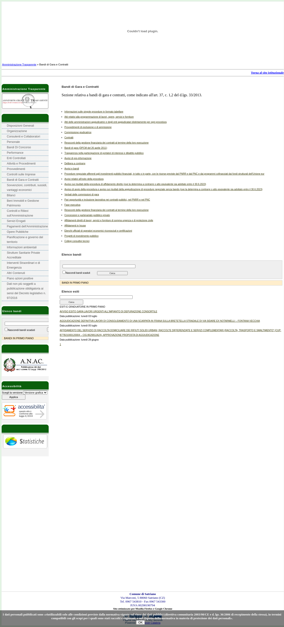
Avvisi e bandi (71, 168)
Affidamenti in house (75, 225)
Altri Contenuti (16, 273)
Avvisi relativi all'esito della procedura (83, 179)
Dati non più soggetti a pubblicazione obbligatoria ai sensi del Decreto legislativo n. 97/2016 (26, 291)
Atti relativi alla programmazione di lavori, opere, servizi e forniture (99, 117)
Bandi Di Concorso (19, 147)
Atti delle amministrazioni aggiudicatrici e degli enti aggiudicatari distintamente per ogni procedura (115, 122)
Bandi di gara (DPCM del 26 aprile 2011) (85, 148)
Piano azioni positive (20, 278)
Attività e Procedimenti (21, 163)
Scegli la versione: (12, 392)
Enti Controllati (16, 158)
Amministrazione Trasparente (19, 64)
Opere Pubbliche (17, 231)
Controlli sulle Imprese (21, 174)
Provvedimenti (16, 169)
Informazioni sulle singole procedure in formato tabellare (93, 111)
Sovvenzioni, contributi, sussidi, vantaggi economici (27, 188)
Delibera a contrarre (74, 163)
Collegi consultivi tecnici (76, 241)
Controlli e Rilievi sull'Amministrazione (20, 213)
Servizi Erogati (16, 221)
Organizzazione (17, 131)
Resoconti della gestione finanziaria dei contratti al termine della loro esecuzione (106, 142)
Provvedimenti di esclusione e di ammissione (88, 127)
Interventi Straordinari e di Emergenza (23, 265)
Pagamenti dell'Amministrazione (27, 226)
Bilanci (11, 195)
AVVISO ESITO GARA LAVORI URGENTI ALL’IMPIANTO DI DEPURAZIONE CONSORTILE (108, 311)
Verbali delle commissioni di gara (81, 194)
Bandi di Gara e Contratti (23, 179)
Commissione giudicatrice (77, 132)
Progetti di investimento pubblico (81, 236)
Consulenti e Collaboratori (23, 136)
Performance (15, 152)
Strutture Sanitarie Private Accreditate (23, 255)
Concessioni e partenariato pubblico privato (87, 215)
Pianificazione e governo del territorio (25, 240)
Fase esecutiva (72, 205)
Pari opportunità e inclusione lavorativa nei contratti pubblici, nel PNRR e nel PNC (107, 199)
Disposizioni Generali (20, 125)
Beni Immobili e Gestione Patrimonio (23, 203)
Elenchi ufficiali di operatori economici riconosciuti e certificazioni (98, 230)
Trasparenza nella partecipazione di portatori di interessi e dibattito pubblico (104, 153)
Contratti (68, 137)
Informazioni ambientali (22, 247)
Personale (13, 142)
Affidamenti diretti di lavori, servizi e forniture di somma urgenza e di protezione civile (108, 220)
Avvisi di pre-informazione (77, 158)
